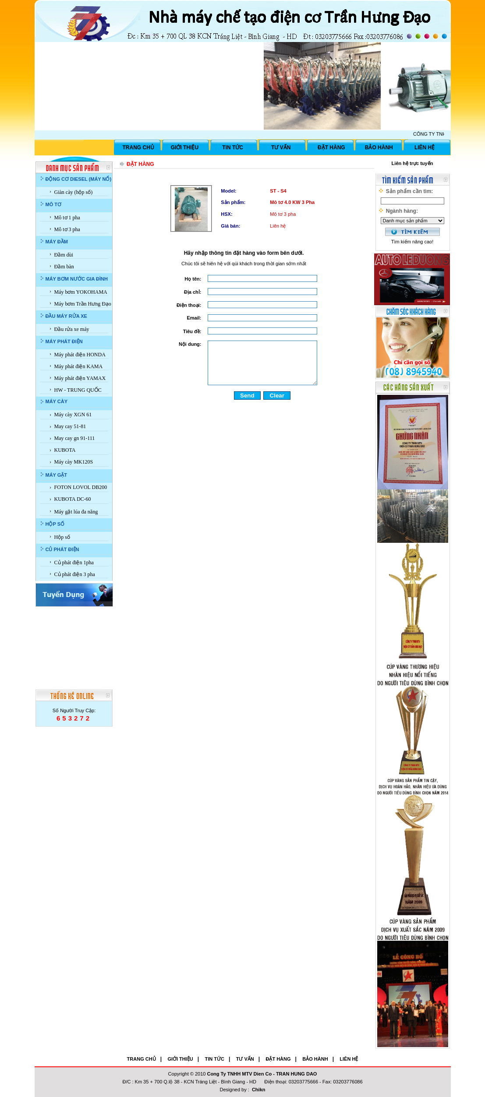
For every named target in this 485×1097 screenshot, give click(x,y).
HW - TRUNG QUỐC (78, 390)
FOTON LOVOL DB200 (80, 487)
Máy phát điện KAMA (78, 366)
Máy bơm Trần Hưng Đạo (82, 304)
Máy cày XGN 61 (73, 414)
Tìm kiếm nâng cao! (412, 241)
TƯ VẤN (280, 147)
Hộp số (62, 537)
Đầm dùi (63, 255)
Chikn (259, 1089)
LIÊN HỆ (424, 147)
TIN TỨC (232, 147)
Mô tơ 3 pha (67, 229)
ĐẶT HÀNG (331, 147)
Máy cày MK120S (73, 462)
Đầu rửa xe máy (71, 329)
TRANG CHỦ (138, 147)
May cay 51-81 (70, 426)
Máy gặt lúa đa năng (76, 512)
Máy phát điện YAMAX (80, 378)
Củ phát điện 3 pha (74, 574)
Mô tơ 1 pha (67, 217)
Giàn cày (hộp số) (73, 192)
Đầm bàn (64, 267)
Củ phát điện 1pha (74, 562)
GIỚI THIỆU (184, 147)
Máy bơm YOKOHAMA (80, 292)
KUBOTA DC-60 (72, 499)
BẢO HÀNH (379, 147)
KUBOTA (65, 450)
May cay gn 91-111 (74, 438)
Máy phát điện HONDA (80, 355)
